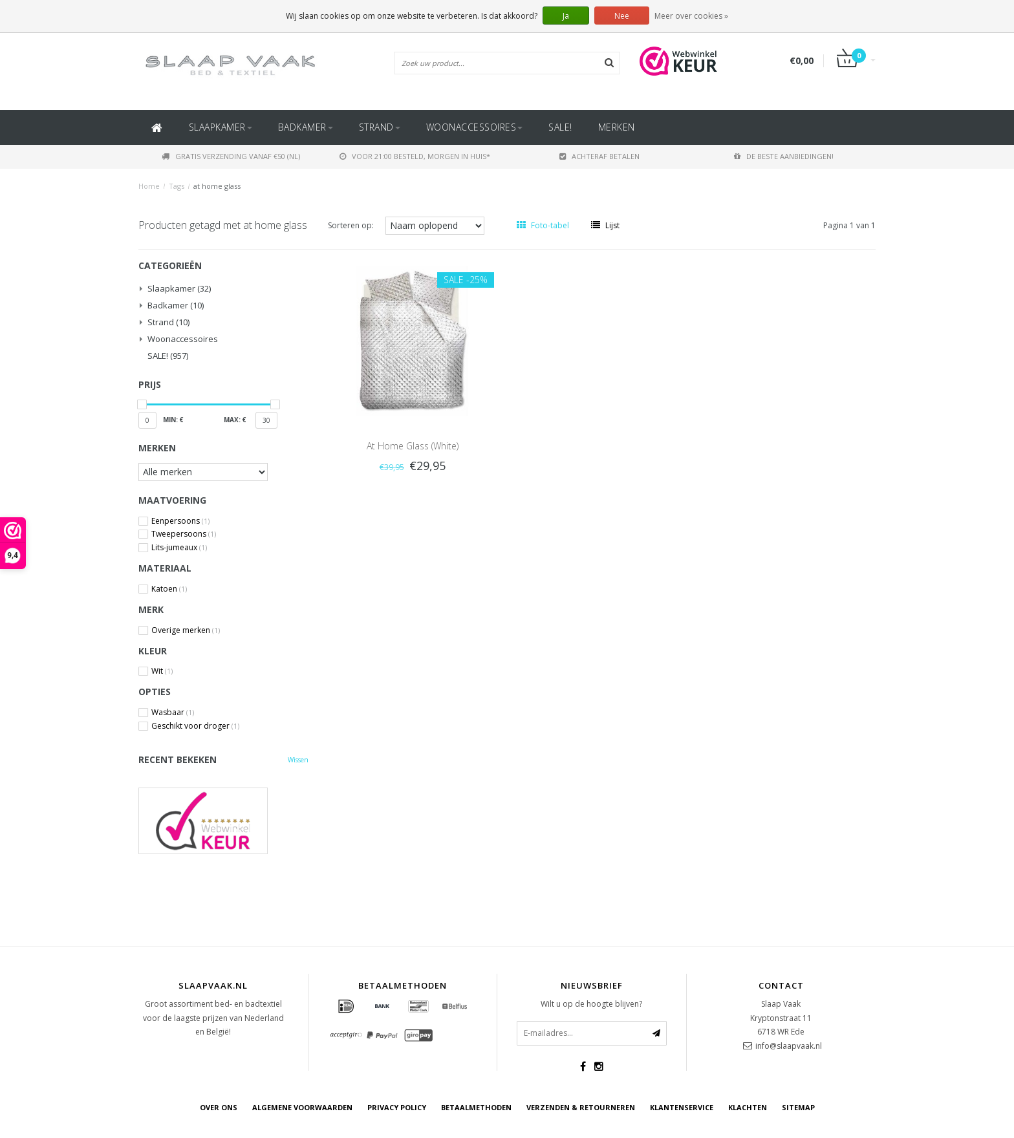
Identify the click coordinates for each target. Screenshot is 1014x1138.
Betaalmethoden (476, 1107)
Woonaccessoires (474, 127)
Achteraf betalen (599, 156)
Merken (616, 127)
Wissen (298, 759)
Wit (162, 671)
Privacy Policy (396, 1107)
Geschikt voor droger (195, 726)
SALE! (560, 127)
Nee (621, 15)
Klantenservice (681, 1107)
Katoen (169, 589)
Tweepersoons (183, 534)
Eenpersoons (180, 521)
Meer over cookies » (691, 15)
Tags (176, 186)
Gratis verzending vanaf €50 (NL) (231, 156)
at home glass (217, 186)
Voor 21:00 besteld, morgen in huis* (415, 156)
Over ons (218, 1107)
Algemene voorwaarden (302, 1107)
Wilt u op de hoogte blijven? (591, 1003)
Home (149, 186)
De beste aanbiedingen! (784, 156)
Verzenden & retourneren (580, 1107)
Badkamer (305, 127)
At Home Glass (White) (412, 446)
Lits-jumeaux (179, 547)
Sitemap (798, 1107)
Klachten (747, 1107)
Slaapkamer (220, 127)
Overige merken (185, 630)
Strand (379, 127)
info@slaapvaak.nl (788, 1045)
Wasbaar (172, 712)
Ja (566, 15)
